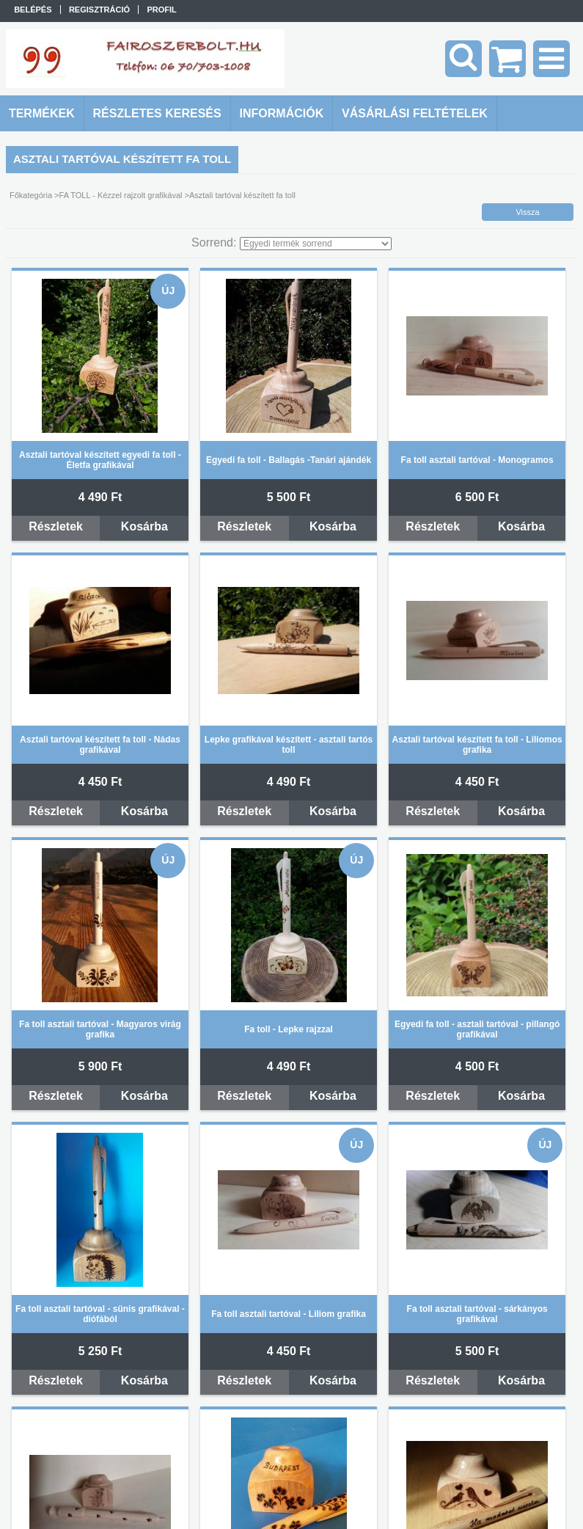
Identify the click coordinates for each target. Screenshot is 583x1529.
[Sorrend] (316, 243)
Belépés (32, 9)
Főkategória (31, 195)
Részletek (56, 526)
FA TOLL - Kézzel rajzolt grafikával (121, 195)
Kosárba (144, 526)
